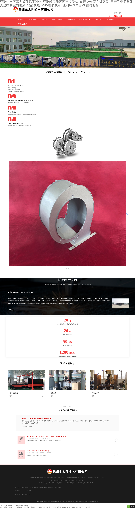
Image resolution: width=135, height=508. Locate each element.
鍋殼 (67, 269)
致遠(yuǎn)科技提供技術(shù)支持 (88, 501)
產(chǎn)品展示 (57, 19)
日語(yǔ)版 (118, 13)
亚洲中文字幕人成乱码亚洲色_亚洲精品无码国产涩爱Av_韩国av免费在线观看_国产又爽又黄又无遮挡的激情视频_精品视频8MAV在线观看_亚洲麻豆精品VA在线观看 (45, 507)
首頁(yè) (21, 19)
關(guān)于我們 (33, 19)
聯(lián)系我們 (22, 24)
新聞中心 (45, 19)
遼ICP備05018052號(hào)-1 (70, 501)
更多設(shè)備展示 (67, 406)
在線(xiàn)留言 (109, 19)
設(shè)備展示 (70, 19)
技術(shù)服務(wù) (85, 19)
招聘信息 (98, 19)
